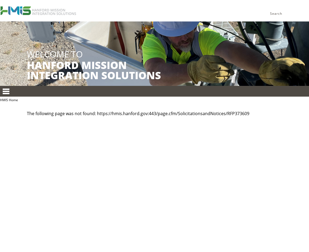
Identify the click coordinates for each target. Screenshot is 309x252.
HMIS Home (9, 100)
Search (276, 13)
